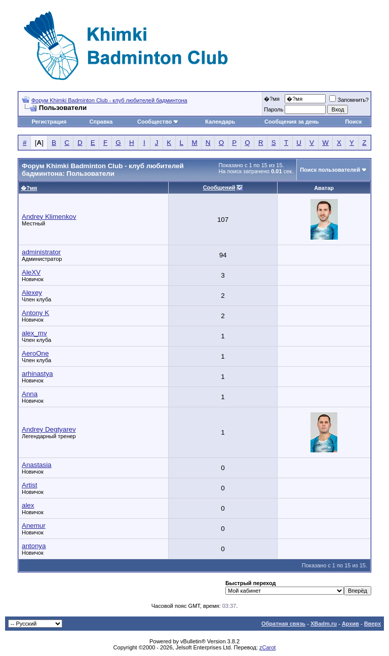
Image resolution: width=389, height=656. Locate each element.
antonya (34, 546)
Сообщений (219, 187)
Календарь (220, 122)
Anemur (34, 525)
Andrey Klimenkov (49, 216)
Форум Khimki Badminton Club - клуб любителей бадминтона (109, 100)
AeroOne (35, 353)
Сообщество (158, 122)
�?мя (272, 99)
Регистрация (48, 122)
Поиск (353, 122)
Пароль (273, 109)
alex (28, 505)
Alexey (32, 292)
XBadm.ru (323, 624)
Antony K (35, 313)
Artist (29, 485)
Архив (350, 624)
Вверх (372, 624)
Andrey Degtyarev (49, 429)
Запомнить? (349, 100)
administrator (41, 252)
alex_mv (34, 333)
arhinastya (37, 373)
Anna (29, 394)
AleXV (31, 272)
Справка (101, 122)
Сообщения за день (291, 122)
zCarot (267, 647)
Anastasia (37, 465)
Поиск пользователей (330, 170)
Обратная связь (283, 624)
